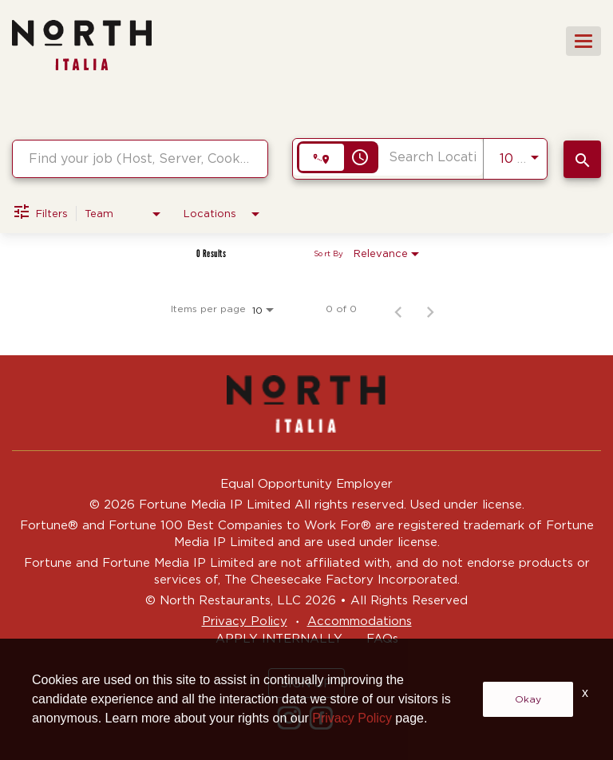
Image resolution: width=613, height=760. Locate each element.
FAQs (382, 638)
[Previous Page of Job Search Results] (398, 309)
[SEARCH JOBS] (582, 159)
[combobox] (140, 158)
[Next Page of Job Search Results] (430, 309)
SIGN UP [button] (306, 683)
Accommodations (359, 621)
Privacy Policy (244, 621)
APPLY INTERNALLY (279, 638)
